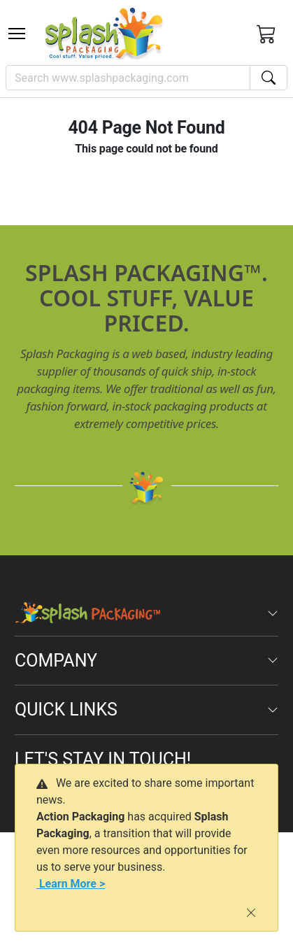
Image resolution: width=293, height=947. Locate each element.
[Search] (128, 77)
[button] (17, 33)
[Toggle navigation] (17, 33)
